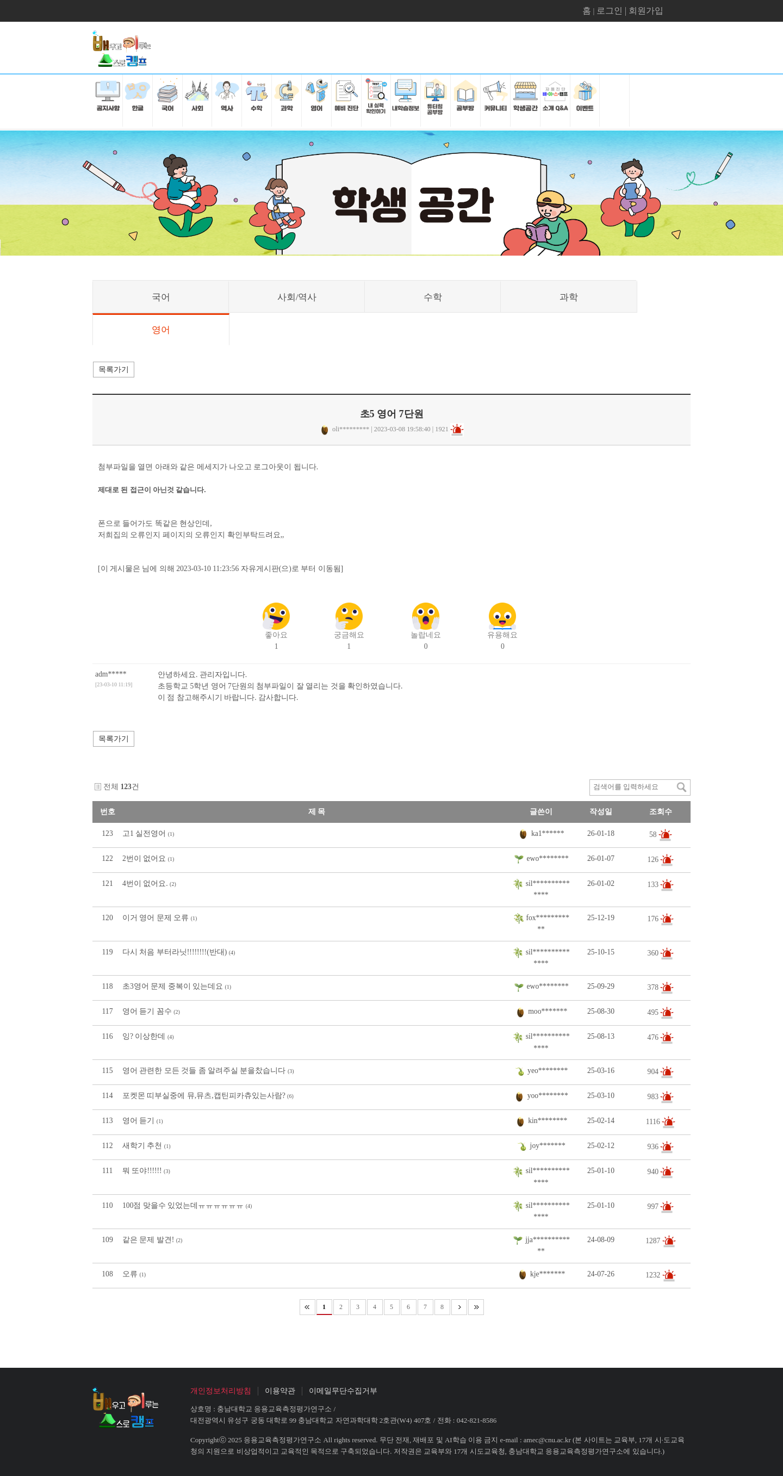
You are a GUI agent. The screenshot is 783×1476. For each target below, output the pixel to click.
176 (654, 919)
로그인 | (612, 10)
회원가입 (646, 10)
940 (654, 1172)
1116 (654, 1122)
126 (654, 859)
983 (654, 1097)
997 (654, 1206)
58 (653, 834)
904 (654, 1072)
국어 (161, 297)
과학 (569, 297)
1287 (653, 1240)
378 (654, 987)
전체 (111, 787)
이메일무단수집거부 (343, 1391)
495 (654, 1012)
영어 (161, 330)
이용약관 (280, 1391)
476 (654, 1037)
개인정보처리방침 (220, 1391)
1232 (653, 1275)
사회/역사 (297, 297)
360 (654, 953)
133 (654, 884)
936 (654, 1147)
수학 (433, 297)
